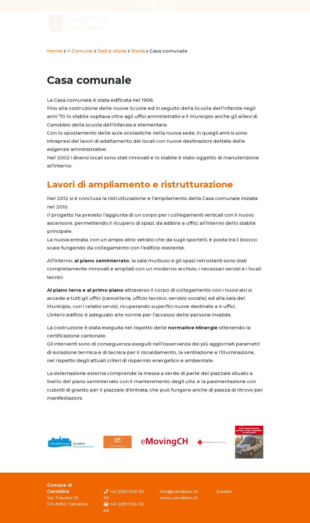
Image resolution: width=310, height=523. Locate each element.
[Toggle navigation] (142, 6)
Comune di (86, 23)
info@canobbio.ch (179, 491)
